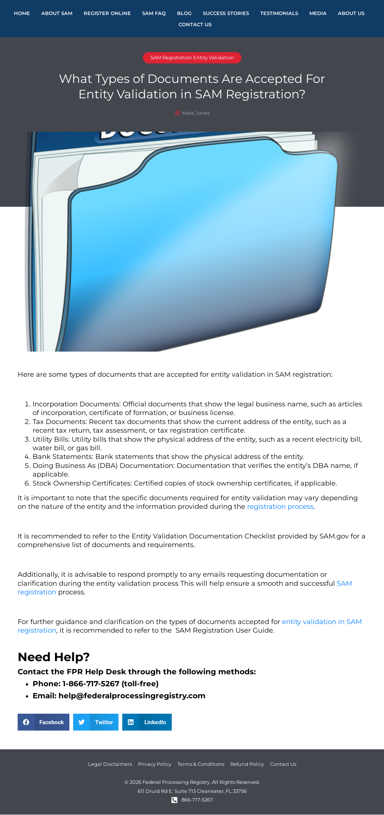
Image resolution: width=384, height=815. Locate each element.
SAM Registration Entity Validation (192, 58)
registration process (280, 507)
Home (22, 13)
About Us (351, 13)
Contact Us (195, 24)
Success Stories (226, 13)
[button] (44, 722)
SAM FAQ (154, 13)
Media (318, 13)
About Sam (56, 13)
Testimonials (279, 13)
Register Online (107, 13)
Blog (184, 13)
